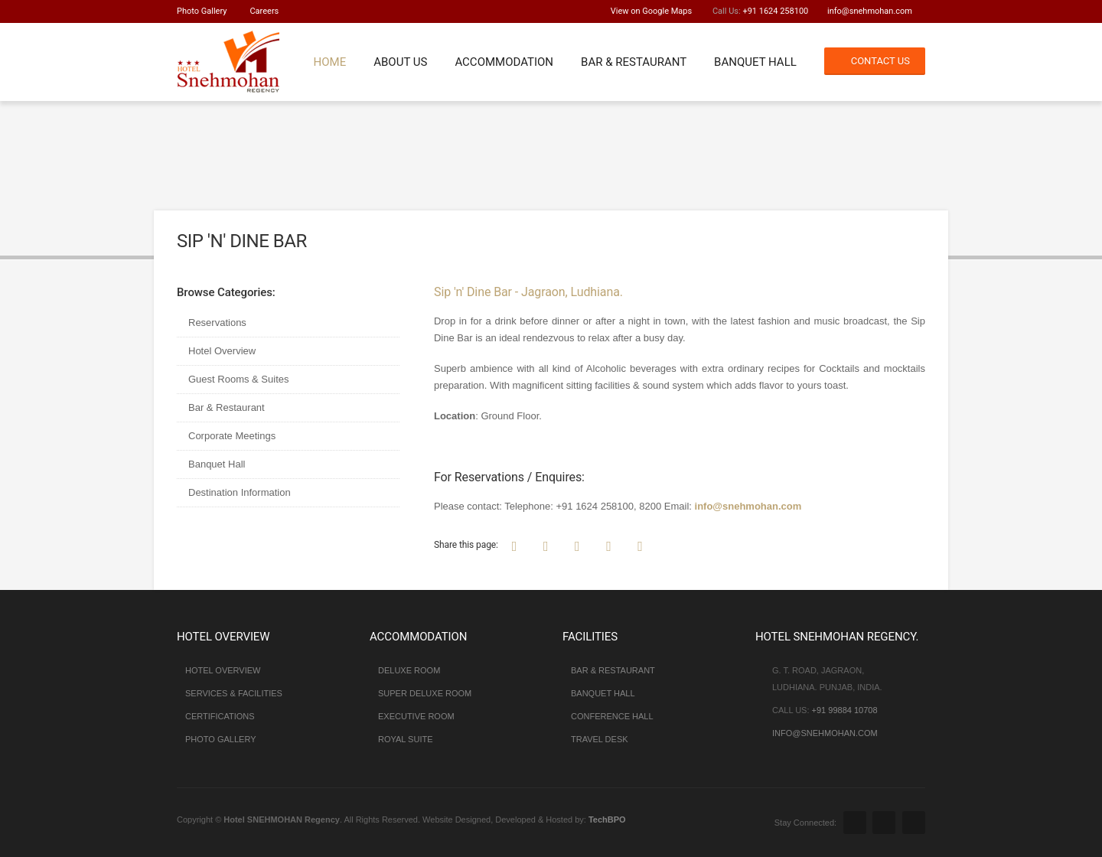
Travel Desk (599, 739)
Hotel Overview (222, 351)
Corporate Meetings (232, 436)
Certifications (220, 716)
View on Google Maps (651, 11)
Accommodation (504, 62)
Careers (264, 11)
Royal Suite (405, 739)
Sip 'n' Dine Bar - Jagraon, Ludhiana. (528, 292)
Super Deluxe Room (424, 693)
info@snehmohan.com (869, 11)
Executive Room (416, 716)
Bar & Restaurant (633, 62)
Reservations (217, 322)
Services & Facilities (233, 693)
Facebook (854, 822)
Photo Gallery (202, 11)
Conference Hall (612, 716)
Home (329, 62)
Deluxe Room (409, 670)
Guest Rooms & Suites (238, 379)
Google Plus (883, 822)
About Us (400, 62)
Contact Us (880, 61)
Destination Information (239, 492)
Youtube (913, 822)
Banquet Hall (755, 62)
